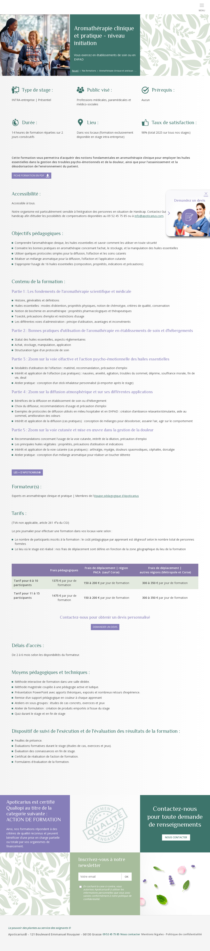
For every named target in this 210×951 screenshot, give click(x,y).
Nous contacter (176, 837)
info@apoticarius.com (149, 216)
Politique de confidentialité (184, 934)
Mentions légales (152, 934)
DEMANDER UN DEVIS (105, 627)
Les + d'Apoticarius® (27, 472)
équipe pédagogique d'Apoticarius (116, 496)
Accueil (75, 70)
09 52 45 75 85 (111, 934)
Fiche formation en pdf (29, 175)
